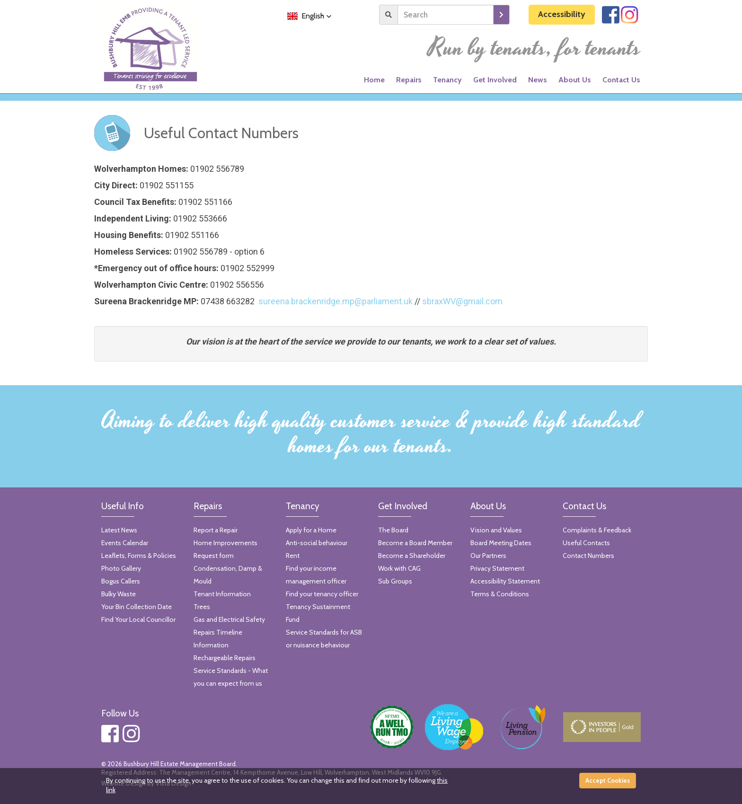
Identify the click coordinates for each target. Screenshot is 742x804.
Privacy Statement (497, 568)
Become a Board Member (415, 543)
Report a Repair (216, 530)
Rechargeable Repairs (225, 658)
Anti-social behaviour (316, 543)
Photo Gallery (121, 568)
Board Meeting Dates (500, 543)
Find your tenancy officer (322, 594)
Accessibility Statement (505, 581)
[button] (309, 16)
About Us (574, 79)
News (537, 79)
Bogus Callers (120, 581)
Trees (202, 606)
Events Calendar (124, 543)
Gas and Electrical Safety (229, 619)
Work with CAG (399, 568)
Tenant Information (222, 594)
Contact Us (621, 79)
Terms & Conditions (499, 594)
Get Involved (495, 79)
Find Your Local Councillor (138, 619)
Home (374, 79)
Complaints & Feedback (597, 530)
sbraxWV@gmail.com (462, 301)
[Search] (446, 15)
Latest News (119, 530)
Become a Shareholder (411, 555)
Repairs (409, 79)
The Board (393, 530)
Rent (293, 555)
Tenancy (447, 79)
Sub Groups (395, 581)
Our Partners (488, 555)
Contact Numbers (588, 555)
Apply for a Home (311, 530)
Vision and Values (496, 530)
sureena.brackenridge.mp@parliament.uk (335, 301)
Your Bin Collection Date (136, 606)
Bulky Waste (118, 594)
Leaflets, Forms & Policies (138, 555)
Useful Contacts (586, 543)
